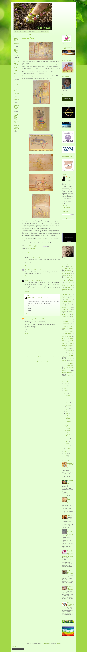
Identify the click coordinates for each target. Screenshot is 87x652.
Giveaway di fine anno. (70, 482)
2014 (65, 390)
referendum (68, 353)
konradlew (46, 643)
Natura (71, 275)
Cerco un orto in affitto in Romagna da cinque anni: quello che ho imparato (16, 71)
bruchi (63, 292)
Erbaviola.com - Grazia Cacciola (16, 63)
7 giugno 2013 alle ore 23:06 (37, 319)
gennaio (68, 448)
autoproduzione (67, 289)
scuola (33, 248)
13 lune (63, 265)
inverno (71, 331)
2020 (66, 383)
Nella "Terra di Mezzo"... (67, 427)
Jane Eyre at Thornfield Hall (16, 43)
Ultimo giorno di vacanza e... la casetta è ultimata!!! (67, 533)
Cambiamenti (69, 268)
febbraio (68, 446)
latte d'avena (65, 335)
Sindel (26, 269)
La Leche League (66, 272)
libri (63, 338)
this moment (67, 369)
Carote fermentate (16, 109)
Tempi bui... (70, 515)
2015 (65, 388)
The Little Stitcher (16, 39)
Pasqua (69, 279)
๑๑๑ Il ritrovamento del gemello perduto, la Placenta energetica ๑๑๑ (16, 125)
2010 (65, 456)
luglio (67, 411)
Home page (41, 356)
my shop (70, 343)
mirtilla (26, 280)
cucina (64, 307)
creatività (29, 248)
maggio (68, 439)
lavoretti (69, 336)
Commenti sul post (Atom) (43, 361)
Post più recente (27, 356)
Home (16, 31)
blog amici (68, 291)
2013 (65, 393)
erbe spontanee (68, 312)
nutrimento (64, 345)
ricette (71, 356)
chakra (67, 299)
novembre (68, 399)
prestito (63, 352)
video (64, 370)
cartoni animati (65, 296)
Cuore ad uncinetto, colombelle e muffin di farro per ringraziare (67, 553)
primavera (70, 352)
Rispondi (27, 265)
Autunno (69, 265)
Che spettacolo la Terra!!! (70, 604)
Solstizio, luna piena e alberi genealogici (68, 419)
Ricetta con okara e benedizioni (70, 588)
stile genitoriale (70, 367)
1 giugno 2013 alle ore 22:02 (36, 280)
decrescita (65, 309)
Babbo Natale (70, 266)
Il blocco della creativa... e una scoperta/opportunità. (67, 501)
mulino (63, 343)
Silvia (29, 298)
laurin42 (27, 319)
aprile (67, 441)
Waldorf (71, 285)
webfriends (67, 372)
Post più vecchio (55, 356)
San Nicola (68, 282)
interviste (66, 331)
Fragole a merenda (16, 84)
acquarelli (67, 287)
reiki (63, 356)
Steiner (64, 284)
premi (70, 350)
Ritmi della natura (67, 280)
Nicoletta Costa (68, 277)
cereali (72, 297)
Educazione (68, 270)
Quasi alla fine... (67, 435)
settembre (68, 405)
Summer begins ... (67, 431)
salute (69, 358)
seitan (71, 362)
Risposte (29, 295)
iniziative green (69, 330)
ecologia (64, 311)
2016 (65, 386)
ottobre (68, 402)
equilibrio (71, 311)
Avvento (64, 266)
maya (71, 342)
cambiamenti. (66, 294)
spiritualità (70, 365)
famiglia (64, 314)
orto (68, 347)
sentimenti (70, 363)
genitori (70, 318)
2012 (65, 451)
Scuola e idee (32, 31)
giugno (67, 413)
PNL (63, 279)
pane (72, 347)
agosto (67, 409)
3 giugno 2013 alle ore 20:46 (40, 298)
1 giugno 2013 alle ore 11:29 (37, 257)
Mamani (64, 275)
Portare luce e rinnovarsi (70, 572)
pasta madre (67, 348)
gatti (65, 318)
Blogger (58, 643)
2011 (65, 453)
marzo (67, 443)
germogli (64, 319)
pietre (66, 350)
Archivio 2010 (23, 31)
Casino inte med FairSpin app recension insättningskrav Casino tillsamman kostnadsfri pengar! (16, 93)
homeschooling (65, 323)
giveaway (65, 321)
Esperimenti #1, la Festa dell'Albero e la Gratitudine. (67, 466)
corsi (70, 304)
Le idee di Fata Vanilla (42, 31)
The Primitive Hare (16, 50)
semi (63, 363)
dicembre (68, 395)
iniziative (71, 328)
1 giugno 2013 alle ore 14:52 (35, 269)
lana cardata (68, 333)
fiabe (68, 316)
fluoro (72, 316)
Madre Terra (66, 273)
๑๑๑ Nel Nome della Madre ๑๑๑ (16, 116)
